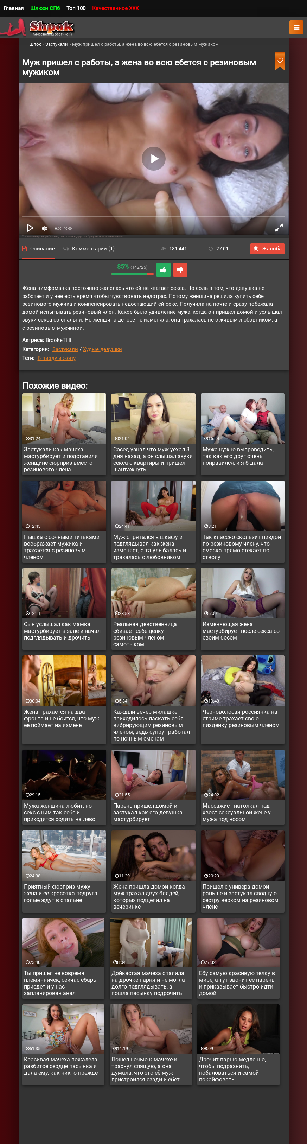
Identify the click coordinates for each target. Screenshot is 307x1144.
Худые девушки (102, 349)
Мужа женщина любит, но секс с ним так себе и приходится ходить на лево (59, 812)
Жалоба (268, 249)
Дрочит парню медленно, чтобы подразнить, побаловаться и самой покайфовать (232, 1069)
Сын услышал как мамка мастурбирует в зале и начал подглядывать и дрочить (62, 631)
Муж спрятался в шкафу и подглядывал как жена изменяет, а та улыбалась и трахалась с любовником (149, 547)
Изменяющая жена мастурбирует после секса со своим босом (241, 631)
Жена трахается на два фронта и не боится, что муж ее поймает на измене (61, 718)
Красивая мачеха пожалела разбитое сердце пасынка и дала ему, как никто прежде (61, 1066)
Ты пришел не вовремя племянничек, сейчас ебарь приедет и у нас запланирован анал (60, 983)
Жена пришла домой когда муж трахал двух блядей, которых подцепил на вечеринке (149, 896)
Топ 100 (75, 8)
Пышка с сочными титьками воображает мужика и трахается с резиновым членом (62, 547)
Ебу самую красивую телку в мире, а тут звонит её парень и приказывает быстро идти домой (237, 983)
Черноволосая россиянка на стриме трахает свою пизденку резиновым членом (241, 718)
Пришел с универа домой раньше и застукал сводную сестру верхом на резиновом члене (241, 896)
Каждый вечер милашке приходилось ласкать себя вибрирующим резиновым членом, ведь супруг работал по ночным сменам (151, 725)
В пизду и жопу (57, 358)
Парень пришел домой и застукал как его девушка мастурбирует (148, 812)
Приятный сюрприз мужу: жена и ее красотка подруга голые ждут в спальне (60, 893)
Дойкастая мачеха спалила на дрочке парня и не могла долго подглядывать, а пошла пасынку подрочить (148, 983)
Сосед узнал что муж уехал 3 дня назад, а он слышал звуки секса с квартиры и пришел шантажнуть (153, 459)
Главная (14, 8)
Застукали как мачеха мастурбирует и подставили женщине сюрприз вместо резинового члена (61, 459)
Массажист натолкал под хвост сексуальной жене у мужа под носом (237, 812)
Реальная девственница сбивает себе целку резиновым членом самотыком (145, 634)
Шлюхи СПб (45, 8)
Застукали (65, 349)
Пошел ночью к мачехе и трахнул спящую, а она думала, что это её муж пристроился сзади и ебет (145, 1069)
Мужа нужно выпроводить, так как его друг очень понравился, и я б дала (238, 456)
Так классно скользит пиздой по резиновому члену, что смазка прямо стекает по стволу (242, 547)
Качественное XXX (115, 8)
